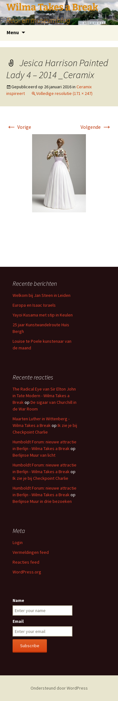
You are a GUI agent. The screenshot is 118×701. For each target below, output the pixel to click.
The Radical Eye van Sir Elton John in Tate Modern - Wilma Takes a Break (44, 395)
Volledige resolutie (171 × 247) (64, 93)
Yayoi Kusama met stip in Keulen (43, 315)
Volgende (96, 127)
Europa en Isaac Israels (34, 305)
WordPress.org (27, 572)
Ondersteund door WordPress (59, 688)
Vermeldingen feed (31, 552)
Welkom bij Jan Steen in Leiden (41, 295)
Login (18, 542)
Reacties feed (26, 562)
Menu (13, 32)
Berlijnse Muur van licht (34, 455)
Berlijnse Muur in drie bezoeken (42, 501)
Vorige (18, 127)
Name (18, 600)
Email (18, 621)
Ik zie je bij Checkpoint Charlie (40, 478)
